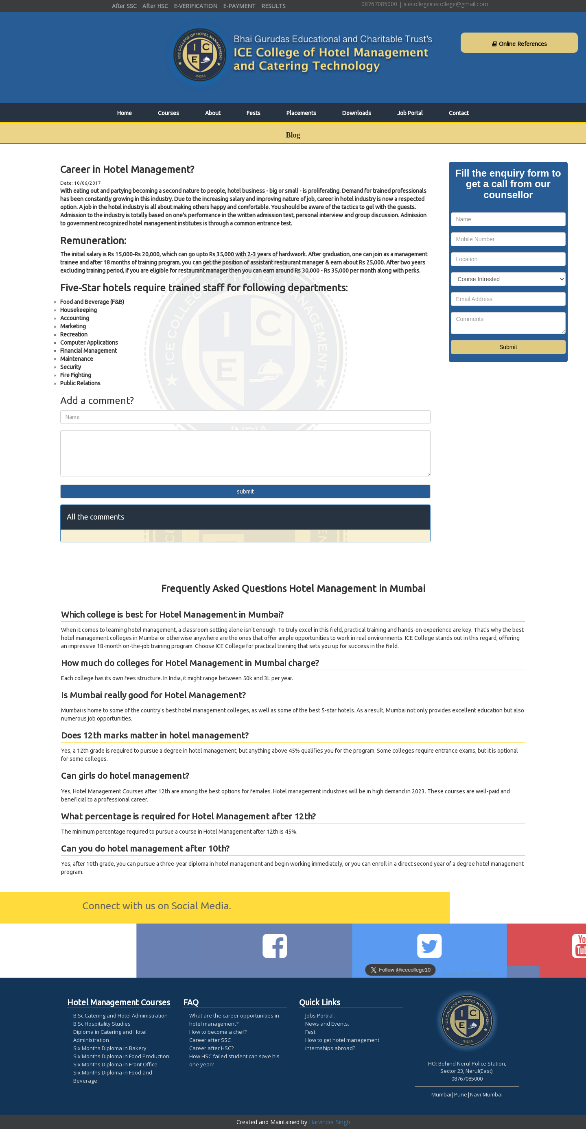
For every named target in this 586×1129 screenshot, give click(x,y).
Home (124, 113)
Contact (459, 113)
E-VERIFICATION (195, 6)
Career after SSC (210, 1040)
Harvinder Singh (329, 1122)
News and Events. (327, 1023)
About (213, 113)
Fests (253, 113)
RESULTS (273, 6)
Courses (168, 113)
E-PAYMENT (239, 6)
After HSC (155, 6)
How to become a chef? (218, 1031)
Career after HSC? (211, 1048)
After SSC (124, 6)
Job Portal (410, 113)
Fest (310, 1031)
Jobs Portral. (320, 1015)
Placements (301, 113)
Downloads (356, 113)
